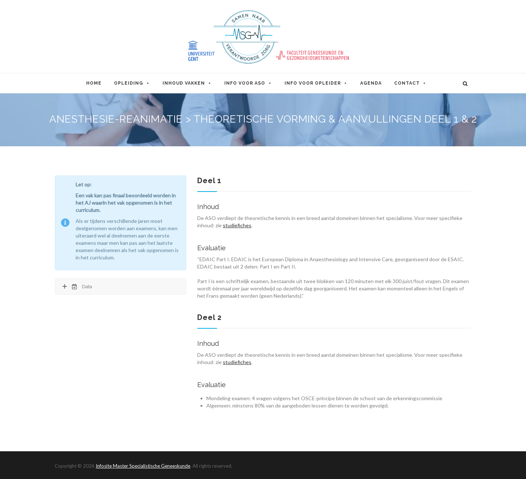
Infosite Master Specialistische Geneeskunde (143, 466)
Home (94, 83)
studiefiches (237, 225)
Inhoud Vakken (187, 83)
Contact (410, 83)
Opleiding (132, 83)
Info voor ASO (248, 83)
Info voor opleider (316, 83)
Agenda (371, 83)
